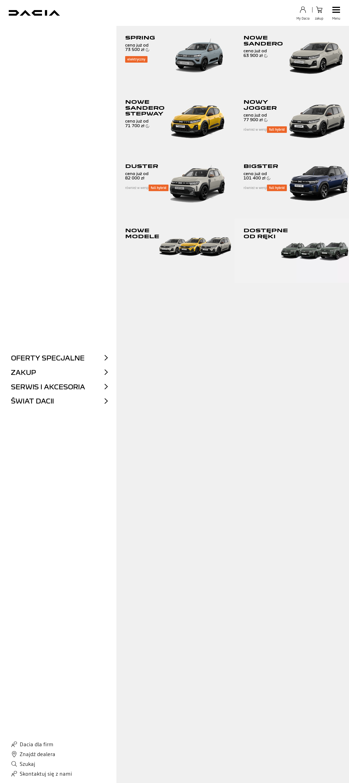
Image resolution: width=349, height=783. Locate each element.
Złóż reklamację (35, 752)
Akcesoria (154, 746)
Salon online (94, 739)
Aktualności (218, 726)
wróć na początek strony (175, 636)
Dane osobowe (32, 772)
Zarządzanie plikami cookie (164, 772)
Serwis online (95, 732)
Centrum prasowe (223, 739)
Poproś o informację (39, 746)
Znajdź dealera (158, 732)
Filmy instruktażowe (39, 739)
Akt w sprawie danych (91, 772)
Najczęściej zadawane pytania (46, 732)
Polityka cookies (59, 772)
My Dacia (153, 752)
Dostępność (196, 772)
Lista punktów (174, 615)
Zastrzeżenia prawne (126, 772)
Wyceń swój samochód (103, 726)
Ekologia (215, 732)
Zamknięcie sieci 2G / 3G (227, 772)
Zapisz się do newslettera (167, 726)
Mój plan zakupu (160, 739)
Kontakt (28, 726)
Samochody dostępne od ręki (108, 746)
